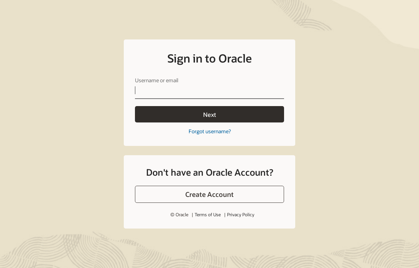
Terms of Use (208, 214)
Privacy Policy (240, 214)
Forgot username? (210, 131)
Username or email (156, 80)
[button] (209, 194)
